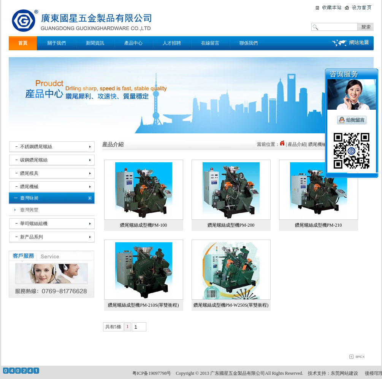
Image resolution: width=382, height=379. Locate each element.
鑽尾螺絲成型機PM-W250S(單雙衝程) (230, 305)
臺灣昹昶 (29, 198)
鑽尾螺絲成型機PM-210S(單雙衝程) (143, 305)
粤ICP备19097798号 (151, 373)
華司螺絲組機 (34, 223)
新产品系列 (31, 237)
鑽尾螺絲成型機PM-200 (231, 225)
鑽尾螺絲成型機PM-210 (318, 225)
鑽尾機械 (29, 186)
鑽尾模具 (29, 173)
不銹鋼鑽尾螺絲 (36, 146)
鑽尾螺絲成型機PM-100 (143, 225)
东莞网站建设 (344, 373)
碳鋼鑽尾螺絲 (34, 160)
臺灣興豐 (29, 210)
